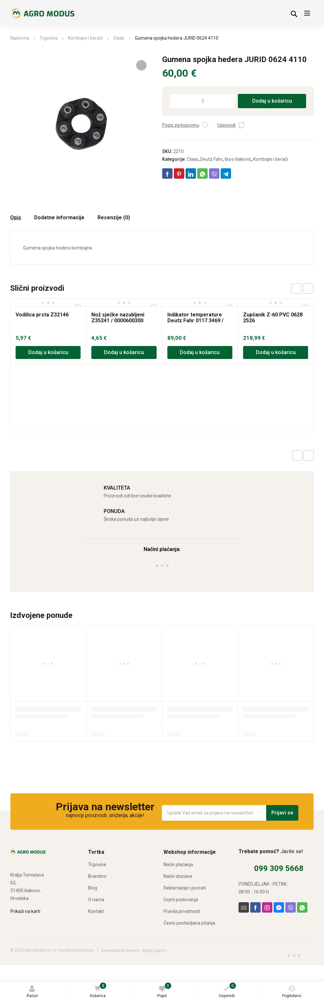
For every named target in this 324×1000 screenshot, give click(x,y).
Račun (32, 991)
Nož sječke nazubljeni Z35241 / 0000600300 (117, 318)
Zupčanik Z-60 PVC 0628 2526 (273, 318)
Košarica (98, 990)
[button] (141, 65)
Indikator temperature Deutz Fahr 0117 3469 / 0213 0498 (195, 320)
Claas (118, 38)
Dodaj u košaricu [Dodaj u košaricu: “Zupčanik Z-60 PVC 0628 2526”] (276, 352)
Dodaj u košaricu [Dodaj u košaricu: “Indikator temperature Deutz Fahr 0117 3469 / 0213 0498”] (200, 352)
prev (296, 288)
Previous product (297, 455)
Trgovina (49, 38)
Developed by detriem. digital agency (134, 950)
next (308, 288)
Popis (164, 990)
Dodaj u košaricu (272, 101)
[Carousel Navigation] (302, 288)
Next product (309, 455)
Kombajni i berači (85, 38)
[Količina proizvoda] (203, 101)
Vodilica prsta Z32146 (42, 315)
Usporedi (227, 990)
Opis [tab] (15, 218)
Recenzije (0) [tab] (113, 218)
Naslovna (19, 38)
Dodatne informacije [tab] (59, 218)
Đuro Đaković (238, 159)
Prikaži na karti (25, 911)
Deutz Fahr (211, 159)
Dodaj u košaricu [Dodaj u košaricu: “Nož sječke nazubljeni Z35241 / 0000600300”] (124, 352)
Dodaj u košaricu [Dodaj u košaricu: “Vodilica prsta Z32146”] (48, 352)
